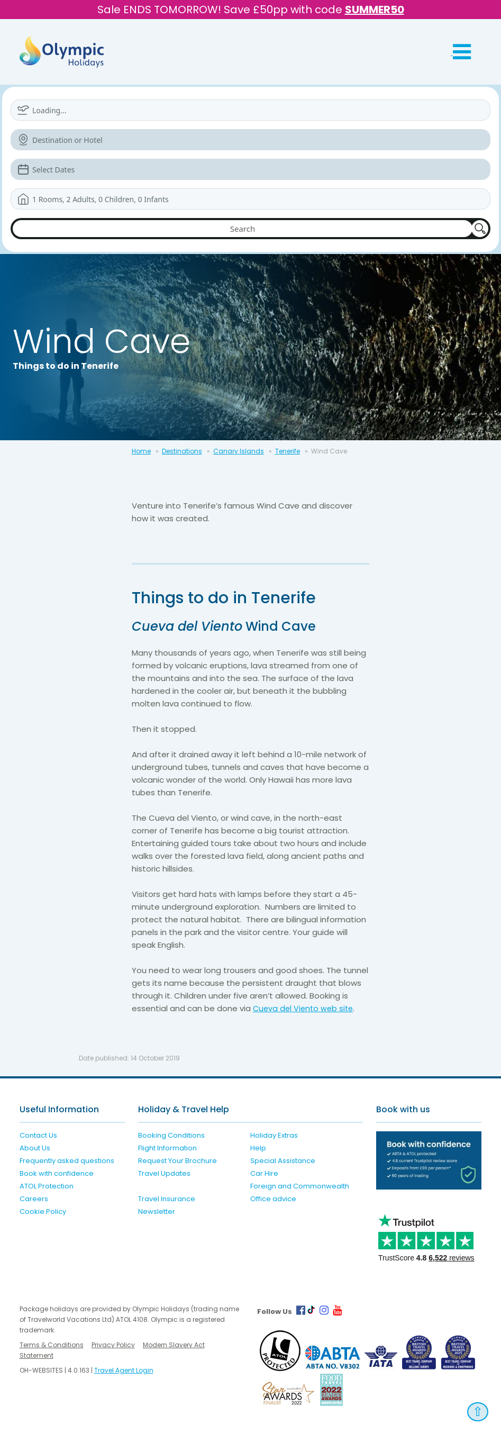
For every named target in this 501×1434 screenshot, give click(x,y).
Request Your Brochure (177, 1161)
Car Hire (264, 1173)
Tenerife (287, 451)
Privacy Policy (113, 1344)
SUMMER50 (374, 9)
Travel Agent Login (123, 1370)
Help (258, 1148)
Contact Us (38, 1135)
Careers (34, 1199)
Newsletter (156, 1211)
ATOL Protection (47, 1186)
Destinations (182, 451)
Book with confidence (57, 1173)
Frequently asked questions (67, 1161)
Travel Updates (164, 1173)
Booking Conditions (171, 1135)
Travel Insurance (166, 1199)
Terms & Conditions (52, 1344)
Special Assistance (282, 1161)
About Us (35, 1148)
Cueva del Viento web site (305, 1008)
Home (141, 451)
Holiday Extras (274, 1135)
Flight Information (167, 1148)
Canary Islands (238, 451)
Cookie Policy (43, 1211)
